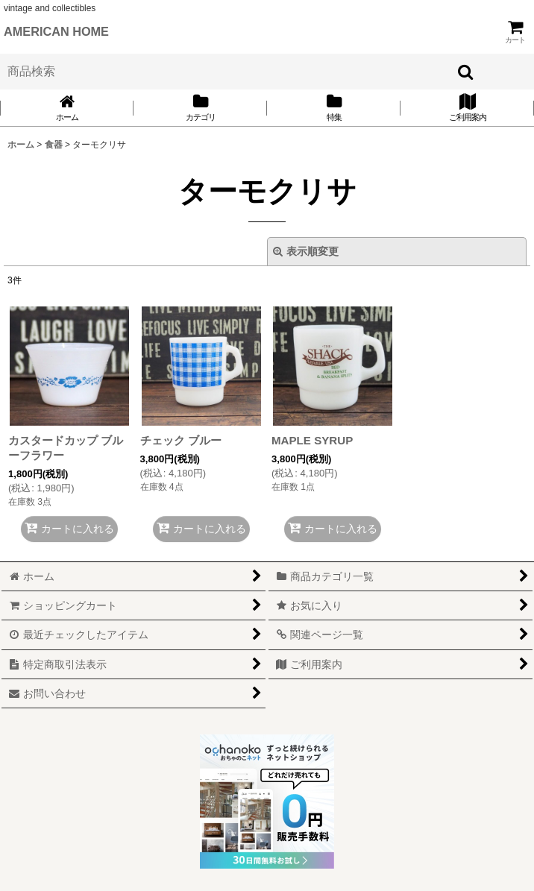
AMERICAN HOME (56, 31)
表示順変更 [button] (306, 251)
